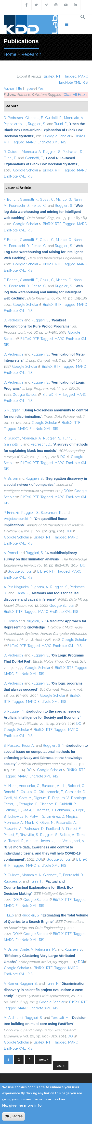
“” (44, 130)
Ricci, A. (28, 745)
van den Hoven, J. (40, 841)
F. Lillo (9, 915)
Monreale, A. (74, 118)
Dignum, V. (60, 798)
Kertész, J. (45, 810)
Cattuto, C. (29, 792)
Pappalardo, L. (15, 124)
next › (43, 1059)
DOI (64, 457)
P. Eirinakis (12, 513)
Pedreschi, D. (73, 152)
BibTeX (49, 76)
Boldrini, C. (76, 786)
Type (29, 88)
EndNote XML (70, 82)
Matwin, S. (37, 816)
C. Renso (11, 621)
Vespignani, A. (74, 841)
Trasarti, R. (16, 841)
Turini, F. (60, 124)
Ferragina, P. (28, 804)
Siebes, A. (67, 835)
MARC (83, 76)
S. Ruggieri (12, 410)
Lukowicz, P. (18, 816)
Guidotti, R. (53, 118)
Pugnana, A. (39, 587)
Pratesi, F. (11, 835)
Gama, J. (22, 593)
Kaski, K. (29, 810)
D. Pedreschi (14, 118)
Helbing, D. (12, 810)
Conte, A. (26, 949)
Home (10, 54)
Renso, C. (38, 206)
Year (41, 88)
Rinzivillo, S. (29, 835)
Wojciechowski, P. (18, 519)
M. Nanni (10, 786)
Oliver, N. (47, 823)
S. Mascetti (12, 745)
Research (31, 54)
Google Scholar (59, 136)
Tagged (70, 76)
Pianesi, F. (73, 829)
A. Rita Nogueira (16, 587)
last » (60, 1066)
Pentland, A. (55, 829)
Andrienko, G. (29, 786)
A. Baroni (11, 478)
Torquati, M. (60, 1018)
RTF (59, 76)
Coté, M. (25, 798)
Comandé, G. (75, 792)
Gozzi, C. (47, 199)
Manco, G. (64, 199)
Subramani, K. (51, 513)
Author (9, 88)
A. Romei (11, 553)
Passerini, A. (13, 829)
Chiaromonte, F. (51, 792)
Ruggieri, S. (37, 124)
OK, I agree (13, 1116)
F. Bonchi (11, 199)
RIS (85, 82)
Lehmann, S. (64, 810)
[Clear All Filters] (75, 95)
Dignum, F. (42, 798)
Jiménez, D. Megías (62, 816)
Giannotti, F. (34, 118)
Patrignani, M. (45, 949)
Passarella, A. (66, 823)
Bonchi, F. (11, 792)
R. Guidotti (12, 152)
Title (18, 88)
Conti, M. (10, 798)
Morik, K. (32, 823)
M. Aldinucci (13, 1018)
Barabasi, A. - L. (54, 786)
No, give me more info (21, 1105)
